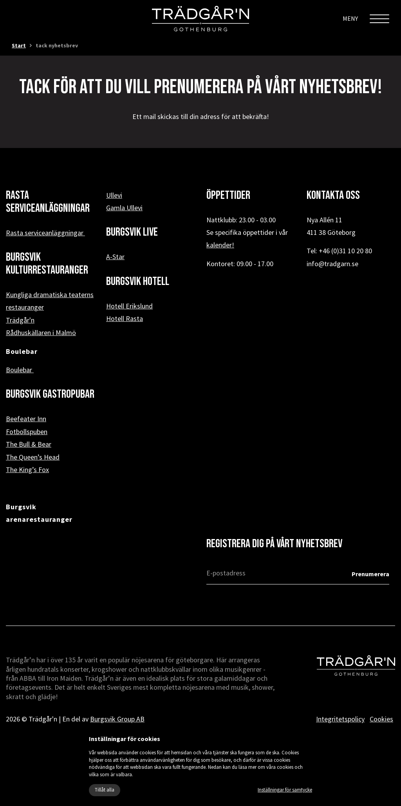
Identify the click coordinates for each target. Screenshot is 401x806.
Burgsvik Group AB (117, 718)
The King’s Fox (27, 469)
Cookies (381, 718)
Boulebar (20, 369)
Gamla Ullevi (124, 207)
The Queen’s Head (33, 457)
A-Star (115, 256)
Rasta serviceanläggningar (45, 232)
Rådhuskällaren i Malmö (41, 332)
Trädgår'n (20, 320)
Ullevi (114, 195)
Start (19, 45)
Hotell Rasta (124, 318)
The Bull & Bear (28, 444)
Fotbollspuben (26, 431)
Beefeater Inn (26, 418)
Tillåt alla (104, 789)
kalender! (220, 244)
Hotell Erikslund (129, 305)
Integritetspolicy (340, 718)
